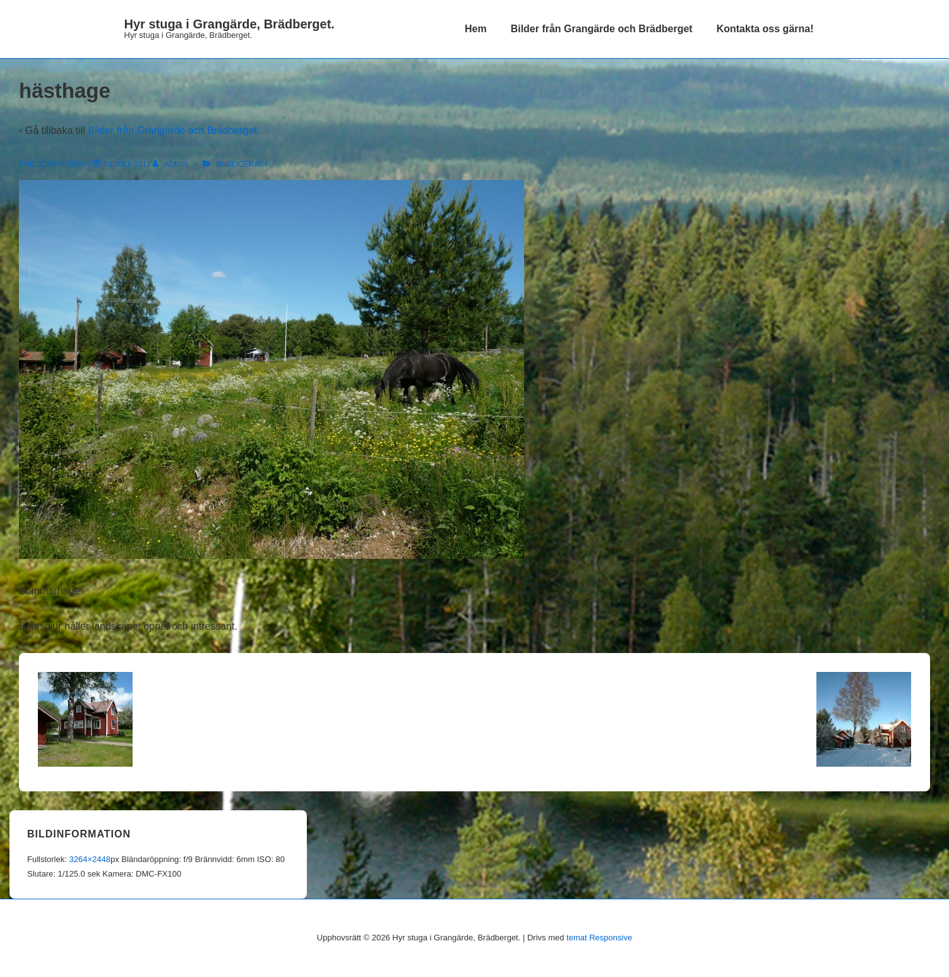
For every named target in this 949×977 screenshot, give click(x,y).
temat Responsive (599, 937)
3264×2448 (89, 859)
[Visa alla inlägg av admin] (171, 164)
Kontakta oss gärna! (765, 28)
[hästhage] (127, 164)
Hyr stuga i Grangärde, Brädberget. (229, 24)
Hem (476, 28)
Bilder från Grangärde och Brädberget (602, 28)
